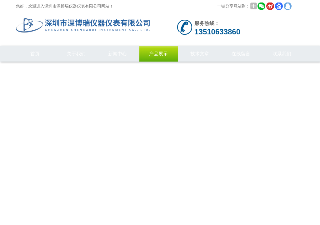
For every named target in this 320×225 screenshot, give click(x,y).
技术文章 (199, 53)
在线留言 (241, 53)
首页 (35, 53)
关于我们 (76, 53)
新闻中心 (117, 53)
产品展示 (158, 53)
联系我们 (281, 53)
